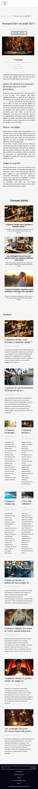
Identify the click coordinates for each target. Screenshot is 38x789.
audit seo (6, 101)
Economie (19, 771)
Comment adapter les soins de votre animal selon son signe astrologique (18, 631)
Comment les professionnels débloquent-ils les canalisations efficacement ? (19, 390)
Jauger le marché (18, 68)
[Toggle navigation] (4, 3)
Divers (9, 16)
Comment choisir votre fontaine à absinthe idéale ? (19, 226)
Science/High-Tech (19, 780)
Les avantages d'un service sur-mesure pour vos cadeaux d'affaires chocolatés (19, 258)
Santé (19, 777)
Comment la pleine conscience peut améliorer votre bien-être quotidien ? (19, 291)
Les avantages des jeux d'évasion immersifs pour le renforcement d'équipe (18, 731)
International (19, 774)
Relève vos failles (18, 66)
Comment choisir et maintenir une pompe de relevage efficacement (17, 583)
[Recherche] (16, 767)
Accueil (3, 16)
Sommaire (19, 60)
